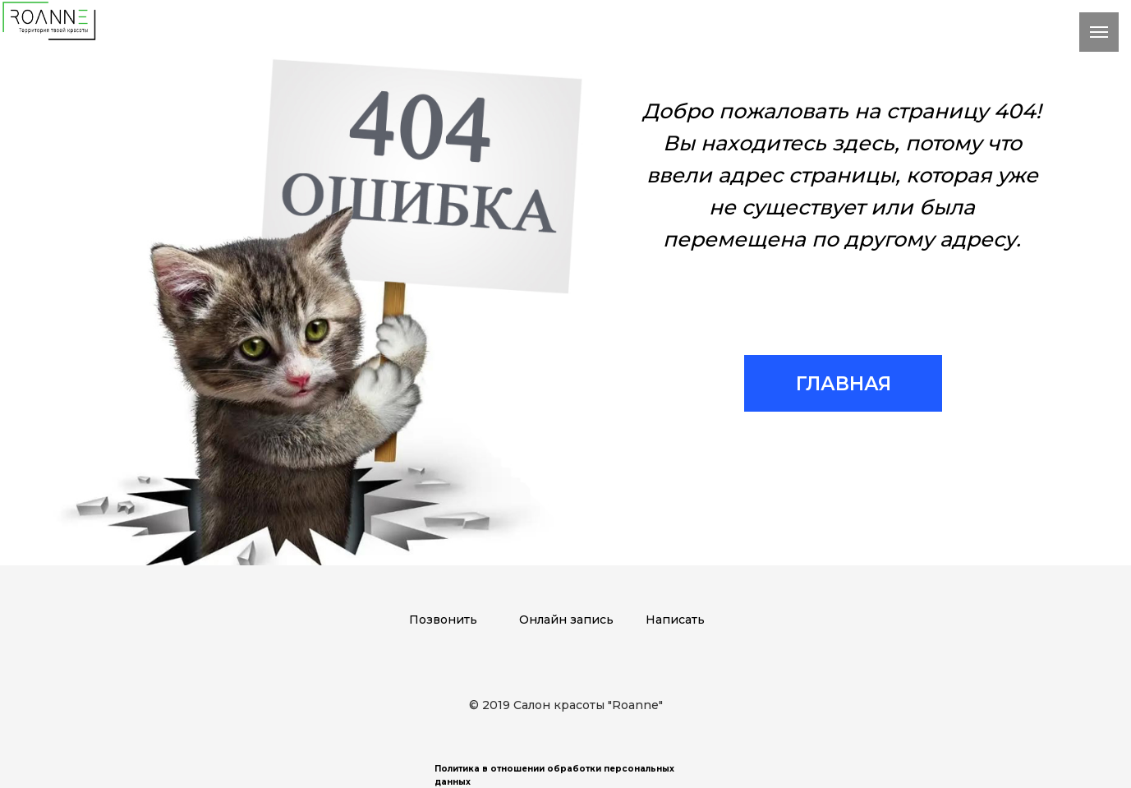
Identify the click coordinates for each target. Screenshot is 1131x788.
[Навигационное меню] (1099, 32)
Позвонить (443, 619)
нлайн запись (571, 619)
